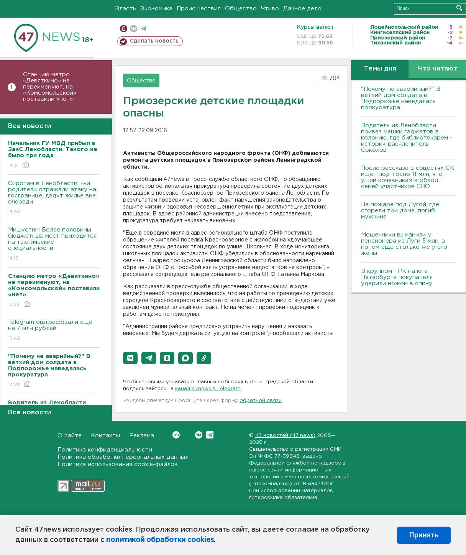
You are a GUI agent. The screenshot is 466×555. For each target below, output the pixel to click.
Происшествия (199, 8)
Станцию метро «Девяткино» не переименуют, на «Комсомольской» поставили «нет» (49, 87)
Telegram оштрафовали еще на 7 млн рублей (54, 331)
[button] (130, 358)
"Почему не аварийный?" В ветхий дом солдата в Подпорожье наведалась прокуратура (400, 98)
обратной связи (261, 401)
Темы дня (380, 69)
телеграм (143, 28)
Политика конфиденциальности (104, 449)
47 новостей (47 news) (285, 435)
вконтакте (133, 28)
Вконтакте (176, 434)
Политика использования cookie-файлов (117, 464)
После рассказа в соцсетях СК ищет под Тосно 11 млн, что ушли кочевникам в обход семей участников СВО (407, 177)
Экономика (156, 8)
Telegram (209, 434)
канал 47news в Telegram (208, 389)
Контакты (105, 435)
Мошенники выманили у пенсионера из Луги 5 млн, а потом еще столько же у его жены (404, 244)
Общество (241, 8)
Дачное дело (302, 8)
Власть (125, 8)
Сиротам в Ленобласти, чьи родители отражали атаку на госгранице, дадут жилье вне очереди (54, 198)
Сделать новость (154, 41)
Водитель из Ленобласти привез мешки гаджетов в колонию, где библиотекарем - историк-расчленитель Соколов (406, 138)
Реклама (141, 435)
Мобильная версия (123, 28)
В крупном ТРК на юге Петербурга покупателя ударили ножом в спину (397, 277)
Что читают (437, 69)
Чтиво (270, 8)
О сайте (69, 435)
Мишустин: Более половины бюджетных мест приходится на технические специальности (54, 244)
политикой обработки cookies (160, 540)
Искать (459, 8)
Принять (423, 535)
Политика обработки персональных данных (123, 457)
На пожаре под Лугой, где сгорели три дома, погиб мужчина (400, 210)
